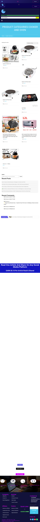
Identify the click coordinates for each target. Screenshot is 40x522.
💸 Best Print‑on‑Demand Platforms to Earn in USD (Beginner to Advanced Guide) (16, 188)
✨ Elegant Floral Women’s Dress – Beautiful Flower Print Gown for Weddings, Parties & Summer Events (21, 203)
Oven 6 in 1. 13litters (6, 163)
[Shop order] (32, 43)
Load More (20, 464)
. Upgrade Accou (5, 514)
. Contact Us (4, 498)
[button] (19, 5)
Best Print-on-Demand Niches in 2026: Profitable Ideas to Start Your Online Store (16, 191)
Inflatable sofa (12, 206)
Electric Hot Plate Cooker (26, 55)
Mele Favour (6, 196)
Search (3, 174)
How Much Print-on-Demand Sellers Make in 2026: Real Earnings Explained (15, 184)
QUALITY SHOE (12, 196)
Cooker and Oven (9, 35)
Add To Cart (24, 59)
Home (3, 35)
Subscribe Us (34, 511)
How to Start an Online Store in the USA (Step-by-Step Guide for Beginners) (15, 186)
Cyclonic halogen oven (7, 63)
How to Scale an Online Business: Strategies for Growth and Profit (13, 182)
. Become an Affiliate (6, 508)
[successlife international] (2, 1)
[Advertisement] (19, 253)
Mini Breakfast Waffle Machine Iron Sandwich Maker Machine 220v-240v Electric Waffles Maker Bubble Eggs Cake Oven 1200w (10, 136)
